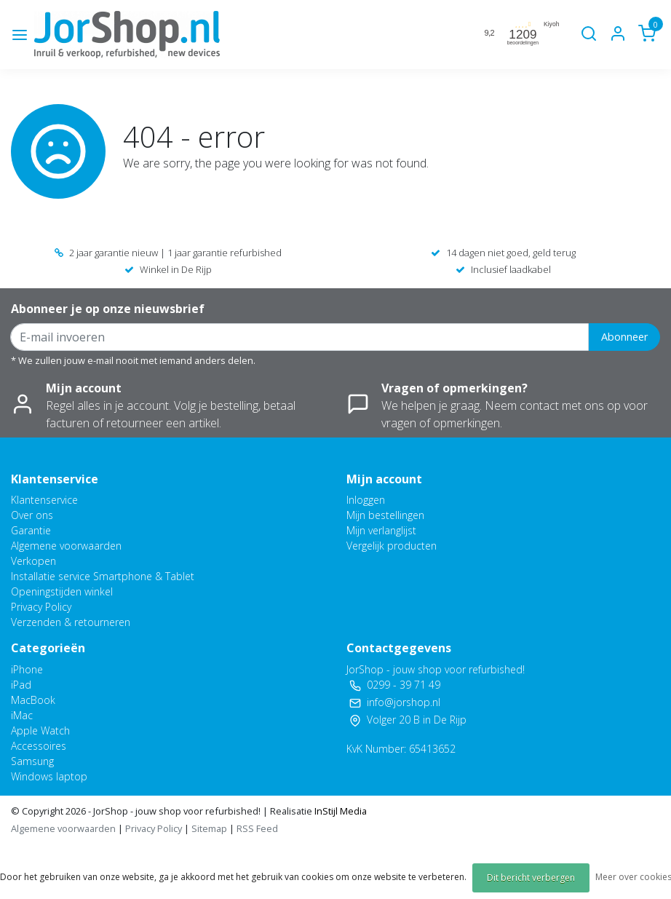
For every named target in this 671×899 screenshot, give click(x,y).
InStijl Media (339, 810)
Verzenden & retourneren (70, 622)
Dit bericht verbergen (531, 877)
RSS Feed (257, 828)
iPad (21, 685)
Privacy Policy (41, 607)
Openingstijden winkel (62, 591)
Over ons (32, 515)
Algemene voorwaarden (66, 546)
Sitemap (209, 828)
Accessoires (38, 746)
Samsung (32, 761)
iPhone (27, 669)
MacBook (33, 700)
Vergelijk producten (391, 546)
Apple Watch (40, 730)
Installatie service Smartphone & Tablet (102, 576)
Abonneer (624, 337)
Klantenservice (44, 500)
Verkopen (33, 561)
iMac (22, 715)
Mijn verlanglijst (381, 530)
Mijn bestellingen (385, 515)
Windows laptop (49, 776)
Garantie (31, 530)
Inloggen (365, 500)
